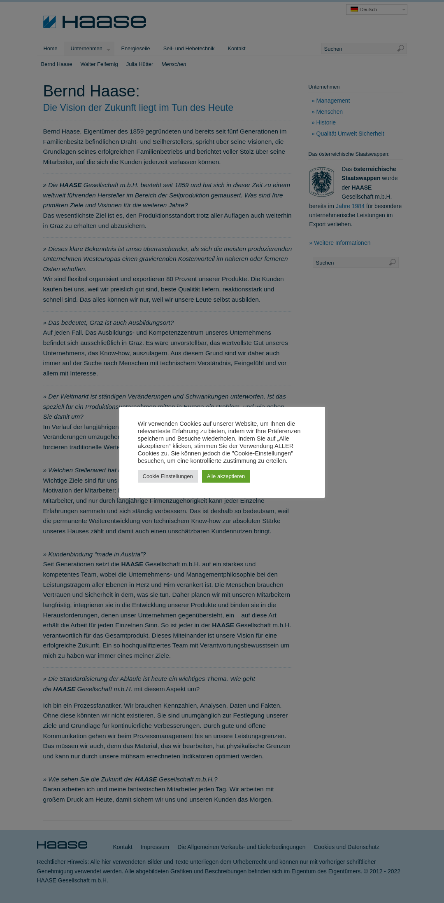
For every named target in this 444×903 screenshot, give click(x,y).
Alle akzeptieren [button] (226, 476)
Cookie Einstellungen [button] (168, 476)
